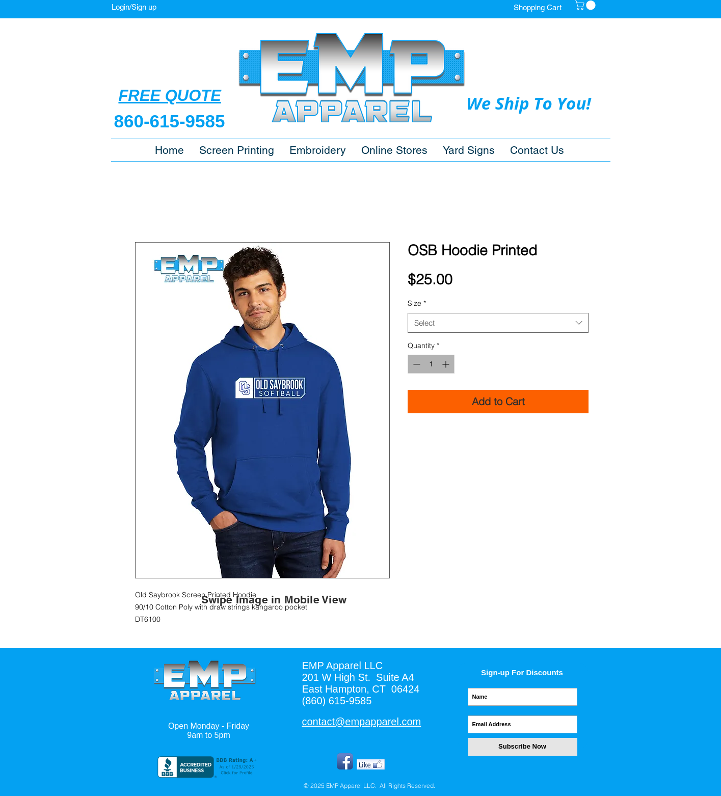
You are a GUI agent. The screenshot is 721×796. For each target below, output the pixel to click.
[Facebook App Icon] (345, 761)
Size (417, 303)
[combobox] (498, 323)
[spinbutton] (431, 364)
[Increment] (446, 364)
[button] (394, 150)
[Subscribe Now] (522, 747)
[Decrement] (415, 364)
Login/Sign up (134, 7)
